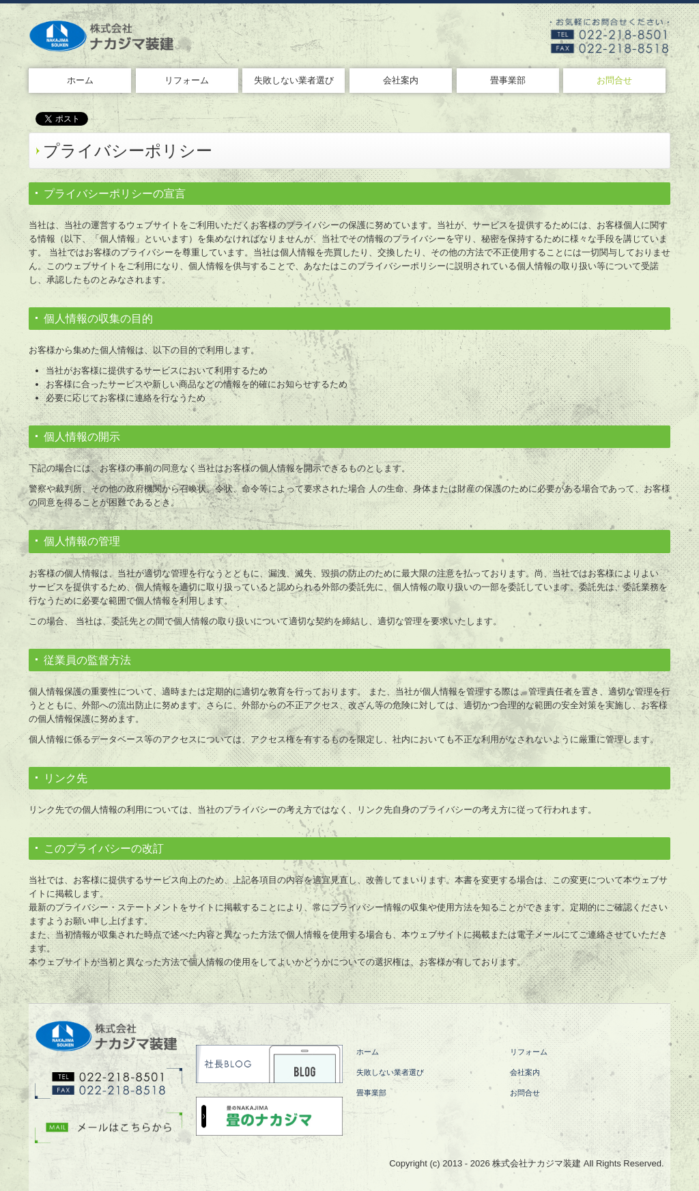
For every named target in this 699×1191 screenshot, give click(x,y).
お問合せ (614, 80)
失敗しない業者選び (294, 80)
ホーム (80, 80)
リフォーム (187, 80)
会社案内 (400, 80)
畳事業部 (508, 80)
